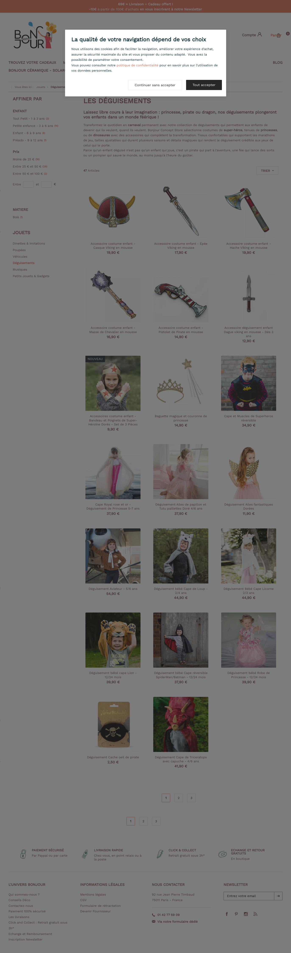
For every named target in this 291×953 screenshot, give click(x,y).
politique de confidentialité (137, 65)
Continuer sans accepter (155, 85)
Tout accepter (203, 85)
